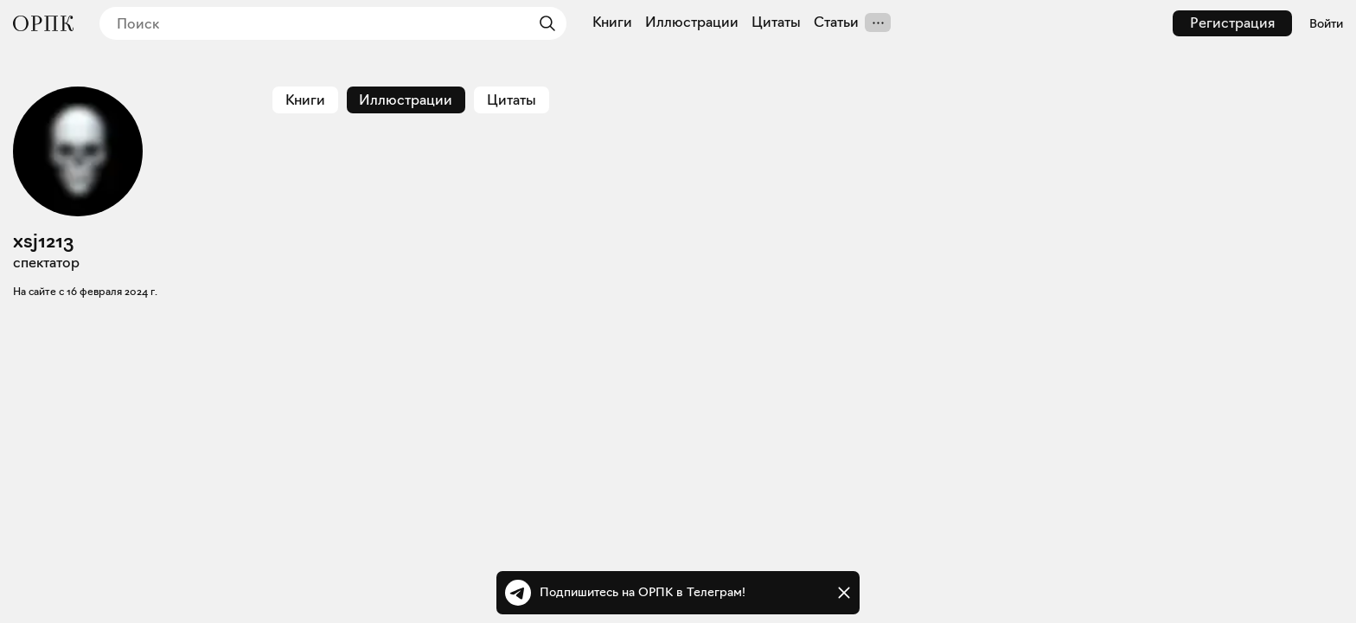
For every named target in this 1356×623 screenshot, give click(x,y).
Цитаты (776, 22)
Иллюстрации (692, 22)
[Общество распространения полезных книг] (43, 23)
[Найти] (543, 23)
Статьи (836, 22)
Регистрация (1232, 23)
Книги (612, 22)
